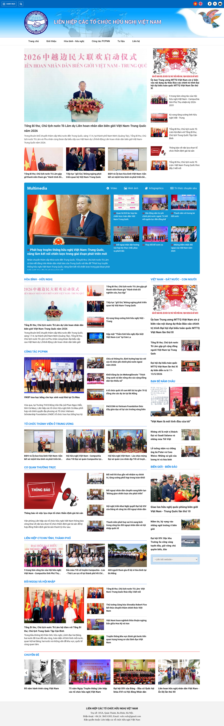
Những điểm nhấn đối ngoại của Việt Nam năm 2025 (182, 248)
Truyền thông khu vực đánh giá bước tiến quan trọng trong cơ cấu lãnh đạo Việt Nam (126, 639)
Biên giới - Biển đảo (164, 466)
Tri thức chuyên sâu (183, 188)
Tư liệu (123, 42)
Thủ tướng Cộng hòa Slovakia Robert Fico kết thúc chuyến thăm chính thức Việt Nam (126, 607)
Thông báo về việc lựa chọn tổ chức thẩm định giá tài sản (53, 513)
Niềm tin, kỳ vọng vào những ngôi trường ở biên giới (164, 525)
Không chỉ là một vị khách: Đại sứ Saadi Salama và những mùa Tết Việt (164, 435)
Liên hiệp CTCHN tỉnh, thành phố (47, 538)
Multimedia (37, 188)
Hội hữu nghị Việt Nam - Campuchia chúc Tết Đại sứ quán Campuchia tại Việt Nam (83, 459)
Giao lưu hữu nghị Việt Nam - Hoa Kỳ (43, 688)
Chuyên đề (31, 654)
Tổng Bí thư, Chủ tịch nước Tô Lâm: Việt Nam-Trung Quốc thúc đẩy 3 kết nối (184, 165)
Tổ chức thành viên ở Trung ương (48, 423)
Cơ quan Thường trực (40, 467)
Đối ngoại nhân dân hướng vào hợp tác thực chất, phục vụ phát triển (126, 248)
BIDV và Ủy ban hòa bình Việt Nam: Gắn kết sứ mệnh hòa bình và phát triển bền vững (127, 177)
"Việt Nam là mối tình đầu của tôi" (171, 421)
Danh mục (9, 4)
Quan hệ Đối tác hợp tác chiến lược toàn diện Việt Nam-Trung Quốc (125, 216)
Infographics (154, 188)
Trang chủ (33, 41)
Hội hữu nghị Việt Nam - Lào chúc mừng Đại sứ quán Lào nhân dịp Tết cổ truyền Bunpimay (127, 459)
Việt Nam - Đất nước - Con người (174, 279)
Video (112, 188)
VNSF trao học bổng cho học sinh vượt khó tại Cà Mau (52, 397)
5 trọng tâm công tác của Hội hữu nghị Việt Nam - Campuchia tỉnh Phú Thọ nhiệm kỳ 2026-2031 (42, 573)
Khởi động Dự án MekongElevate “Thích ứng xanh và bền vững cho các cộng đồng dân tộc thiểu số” (126, 377)
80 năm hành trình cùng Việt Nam (86, 688)
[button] (198, 672)
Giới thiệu (51, 41)
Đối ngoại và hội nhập (39, 581)
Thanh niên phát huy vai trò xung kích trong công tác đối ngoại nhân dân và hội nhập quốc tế (126, 525)
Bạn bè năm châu (163, 381)
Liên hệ (136, 41)
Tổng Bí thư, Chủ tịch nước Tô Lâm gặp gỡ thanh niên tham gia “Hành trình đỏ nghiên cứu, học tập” (43, 177)
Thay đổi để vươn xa (152, 245)
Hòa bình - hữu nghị (74, 41)
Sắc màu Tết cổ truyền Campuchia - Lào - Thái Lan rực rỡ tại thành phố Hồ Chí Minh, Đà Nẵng (85, 573)
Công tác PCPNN (101, 41)
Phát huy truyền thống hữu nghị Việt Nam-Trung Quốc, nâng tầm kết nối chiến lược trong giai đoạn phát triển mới (67, 252)
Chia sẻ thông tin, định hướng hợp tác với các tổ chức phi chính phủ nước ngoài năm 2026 (126, 362)
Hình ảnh (131, 188)
